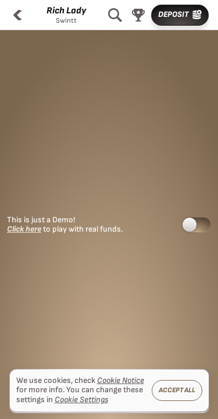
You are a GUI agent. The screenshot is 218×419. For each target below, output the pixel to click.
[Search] (115, 15)
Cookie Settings (81, 399)
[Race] (138, 15)
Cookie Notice (120, 380)
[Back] (17, 15)
